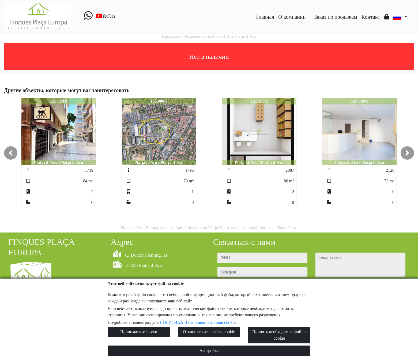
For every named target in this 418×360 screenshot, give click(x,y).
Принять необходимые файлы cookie (279, 334)
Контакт (370, 17)
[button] (10, 153)
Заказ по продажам (335, 17)
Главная (265, 17)
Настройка (209, 350)
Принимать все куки (138, 331)
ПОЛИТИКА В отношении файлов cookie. (198, 322)
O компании (292, 17)
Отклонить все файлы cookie (209, 331)
